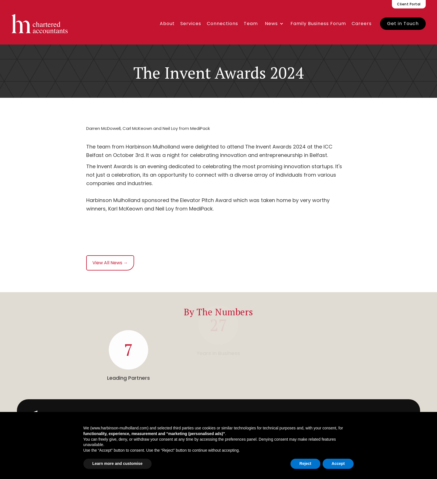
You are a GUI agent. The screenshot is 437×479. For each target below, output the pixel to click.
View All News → (110, 263)
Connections (222, 23)
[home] (39, 23)
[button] (274, 23)
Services (190, 23)
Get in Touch (403, 23)
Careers (362, 23)
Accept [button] (338, 463)
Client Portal (409, 4)
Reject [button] (305, 463)
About (167, 23)
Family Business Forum (318, 23)
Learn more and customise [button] (117, 463)
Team (251, 23)
